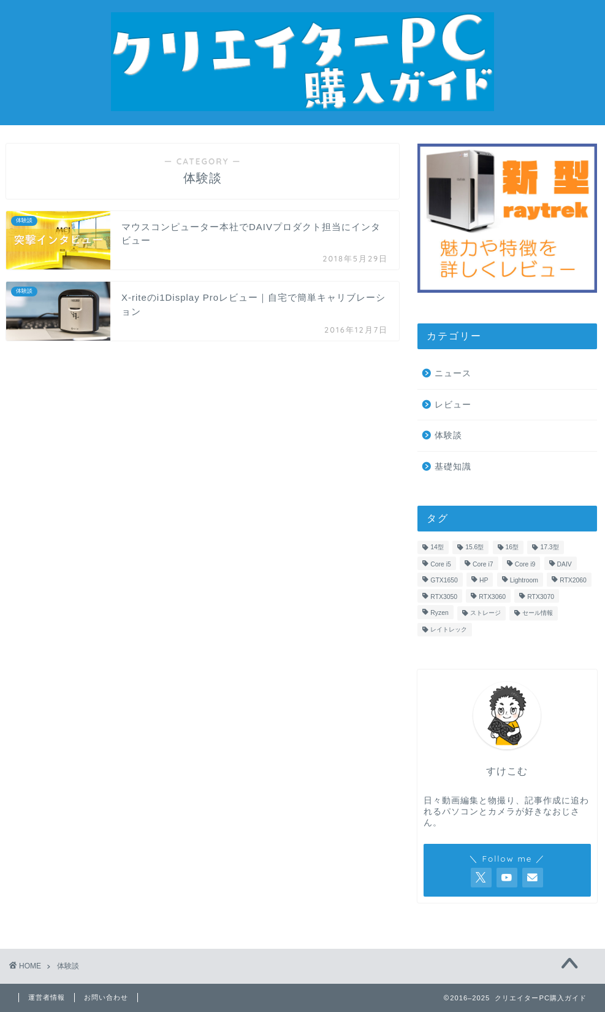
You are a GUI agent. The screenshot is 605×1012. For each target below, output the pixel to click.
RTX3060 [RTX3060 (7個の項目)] (492, 596)
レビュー (453, 404)
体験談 (448, 435)
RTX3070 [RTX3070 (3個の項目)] (540, 596)
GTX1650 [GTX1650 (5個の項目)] (443, 580)
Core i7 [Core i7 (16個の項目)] (483, 564)
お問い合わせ (106, 997)
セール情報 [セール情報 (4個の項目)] (537, 613)
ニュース (453, 373)
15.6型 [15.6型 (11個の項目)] (474, 547)
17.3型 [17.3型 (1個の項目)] (549, 547)
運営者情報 (46, 997)
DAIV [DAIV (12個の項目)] (564, 564)
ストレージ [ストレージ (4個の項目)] (485, 613)
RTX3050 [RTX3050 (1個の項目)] (443, 596)
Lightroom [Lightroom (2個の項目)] (524, 580)
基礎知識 (453, 466)
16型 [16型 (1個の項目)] (512, 547)
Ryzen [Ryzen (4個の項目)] (439, 613)
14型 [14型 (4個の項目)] (437, 547)
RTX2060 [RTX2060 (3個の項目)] (573, 580)
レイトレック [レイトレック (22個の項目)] (448, 629)
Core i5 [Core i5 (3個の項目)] (440, 564)
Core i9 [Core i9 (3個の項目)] (525, 564)
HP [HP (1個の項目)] (483, 580)
